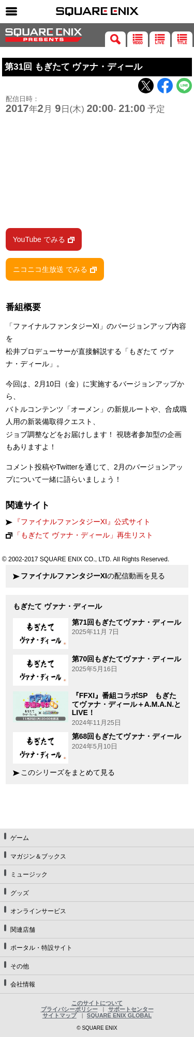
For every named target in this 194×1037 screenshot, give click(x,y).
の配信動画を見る (93, 576)
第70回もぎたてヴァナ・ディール (127, 659)
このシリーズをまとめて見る (68, 772)
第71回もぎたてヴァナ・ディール (127, 622)
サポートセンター (131, 1009)
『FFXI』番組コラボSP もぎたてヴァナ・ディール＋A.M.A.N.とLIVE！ (127, 704)
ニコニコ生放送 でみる (50, 269)
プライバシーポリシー (69, 1009)
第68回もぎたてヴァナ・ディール (127, 736)
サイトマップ (59, 1015)
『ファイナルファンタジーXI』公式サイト (82, 522)
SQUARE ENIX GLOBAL (119, 1015)
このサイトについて (97, 1003)
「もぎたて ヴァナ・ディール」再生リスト (83, 535)
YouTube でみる (39, 239)
